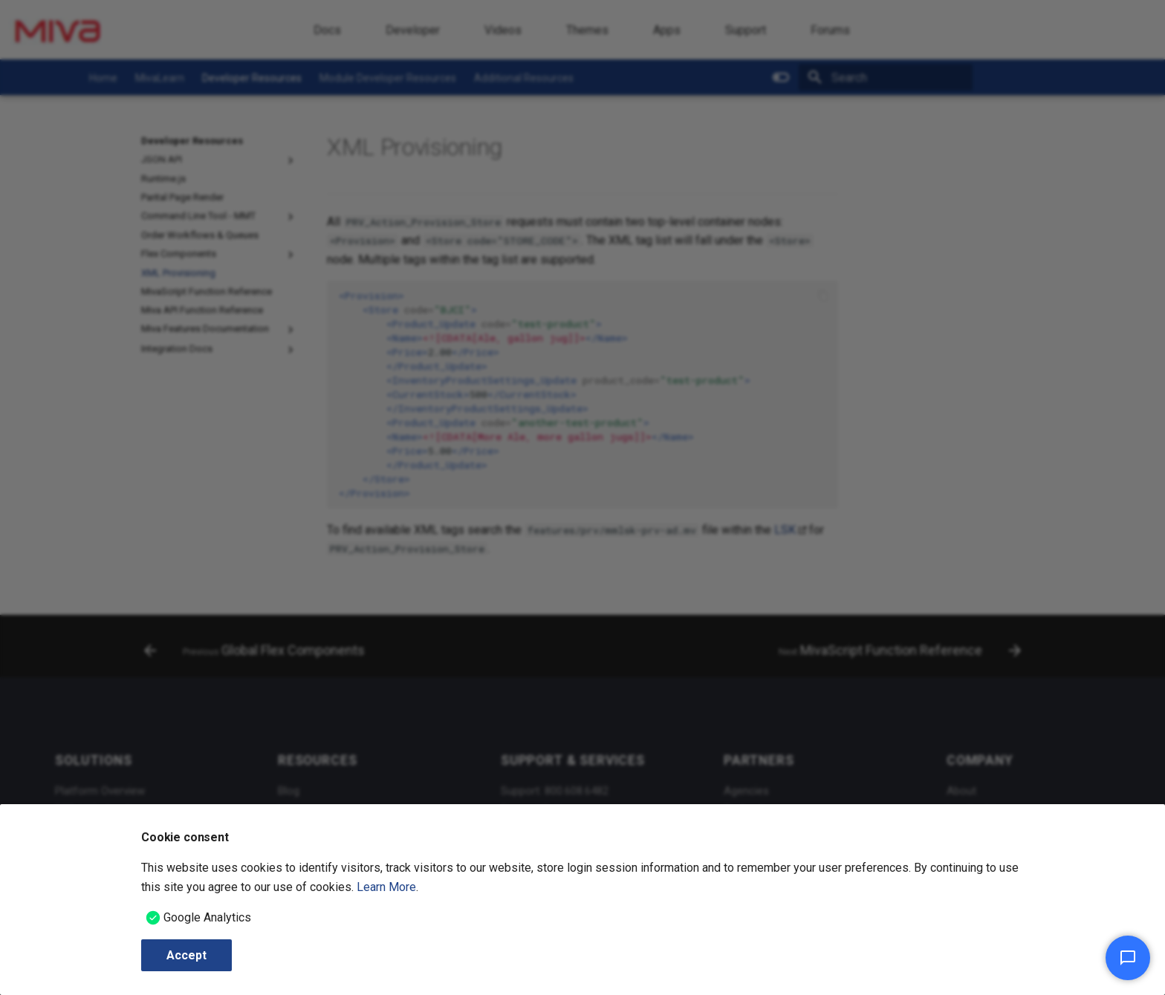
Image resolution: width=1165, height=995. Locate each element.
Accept (186, 955)
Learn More (386, 887)
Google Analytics (207, 917)
